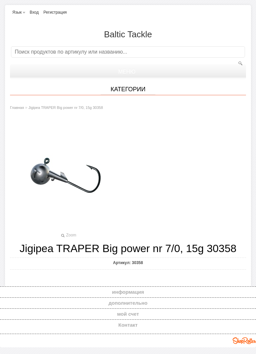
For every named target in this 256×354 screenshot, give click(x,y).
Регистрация (55, 12)
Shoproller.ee (244, 340)
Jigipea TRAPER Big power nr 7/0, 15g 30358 (65, 108)
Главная (17, 108)
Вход (34, 12)
